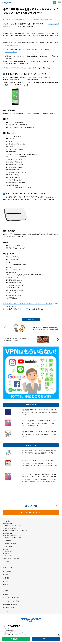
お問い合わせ (7, 578)
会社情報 (5, 591)
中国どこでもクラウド (10, 543)
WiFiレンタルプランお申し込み (16, 638)
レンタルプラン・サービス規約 (11, 601)
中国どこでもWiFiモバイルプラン (14, 68)
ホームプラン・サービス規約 (11, 597)
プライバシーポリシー (9, 608)
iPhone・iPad (8, 551)
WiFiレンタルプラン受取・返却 (11, 559)
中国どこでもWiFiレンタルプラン (13, 526)
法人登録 (5, 574)
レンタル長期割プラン (41, 33)
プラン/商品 (6, 561)
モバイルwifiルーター (10, 556)
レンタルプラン (28, 33)
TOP (4, 19)
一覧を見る (31, 319)
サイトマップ (7, 611)
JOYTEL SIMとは (7, 546)
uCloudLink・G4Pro (11, 52)
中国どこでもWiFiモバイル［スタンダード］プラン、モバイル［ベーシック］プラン (27, 304)
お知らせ (5, 585)
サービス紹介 (7, 521)
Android (7, 553)
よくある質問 (7, 571)
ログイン (5, 581)
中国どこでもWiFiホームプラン (13, 535)
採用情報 (5, 594)
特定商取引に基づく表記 (10, 604)
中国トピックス (9, 19)
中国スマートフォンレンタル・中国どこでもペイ (17, 530)
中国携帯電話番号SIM (10, 528)
